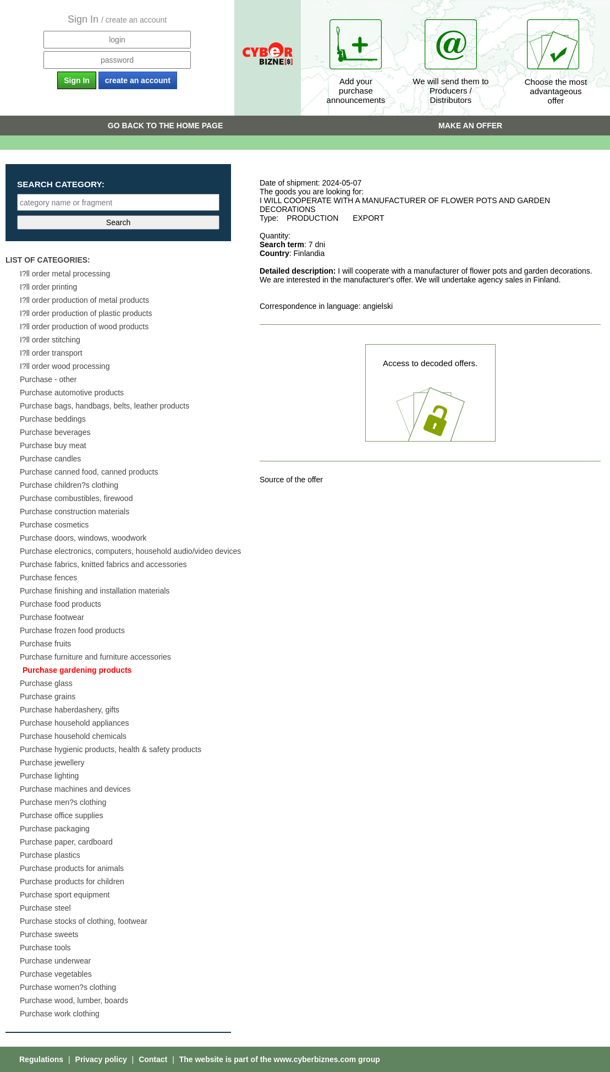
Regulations (42, 1059)
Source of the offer (291, 479)
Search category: (61, 184)
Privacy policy (102, 1059)
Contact (154, 1059)
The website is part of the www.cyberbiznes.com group (279, 1059)
